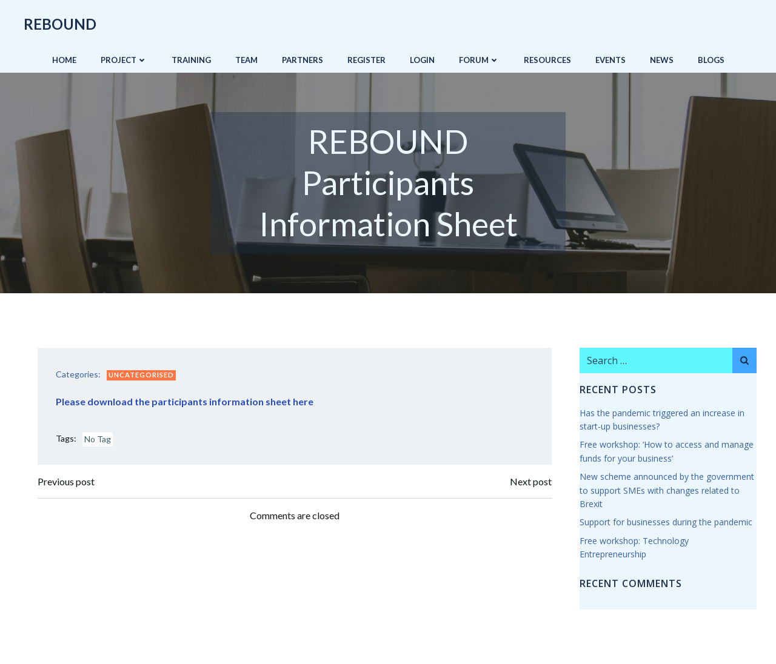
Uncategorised (141, 375)
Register (366, 60)
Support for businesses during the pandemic (666, 522)
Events (610, 60)
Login (422, 60)
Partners (302, 60)
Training (191, 60)
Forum (479, 60)
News (662, 60)
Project (124, 60)
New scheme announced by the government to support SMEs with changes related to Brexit (667, 490)
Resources (547, 60)
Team (246, 60)
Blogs (711, 60)
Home (64, 60)
